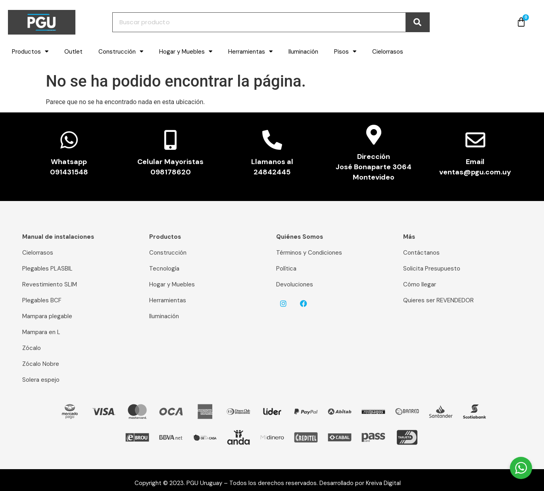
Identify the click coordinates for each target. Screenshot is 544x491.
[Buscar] (417, 22)
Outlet (73, 52)
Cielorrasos (387, 52)
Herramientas (250, 51)
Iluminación (303, 52)
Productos (30, 51)
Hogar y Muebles (185, 51)
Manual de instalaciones (58, 237)
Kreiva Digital (386, 483)
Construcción (120, 51)
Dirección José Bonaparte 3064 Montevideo (373, 167)
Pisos (345, 51)
